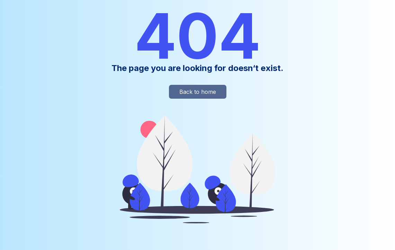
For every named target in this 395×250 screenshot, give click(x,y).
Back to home (197, 91)
